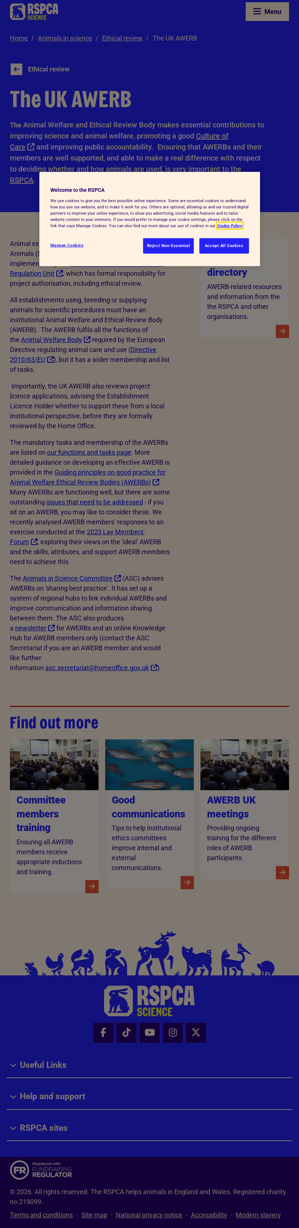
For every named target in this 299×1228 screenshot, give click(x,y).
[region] (149, 219)
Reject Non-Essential (168, 245)
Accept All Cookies (224, 245)
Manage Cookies (67, 245)
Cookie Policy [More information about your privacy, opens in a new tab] (229, 225)
